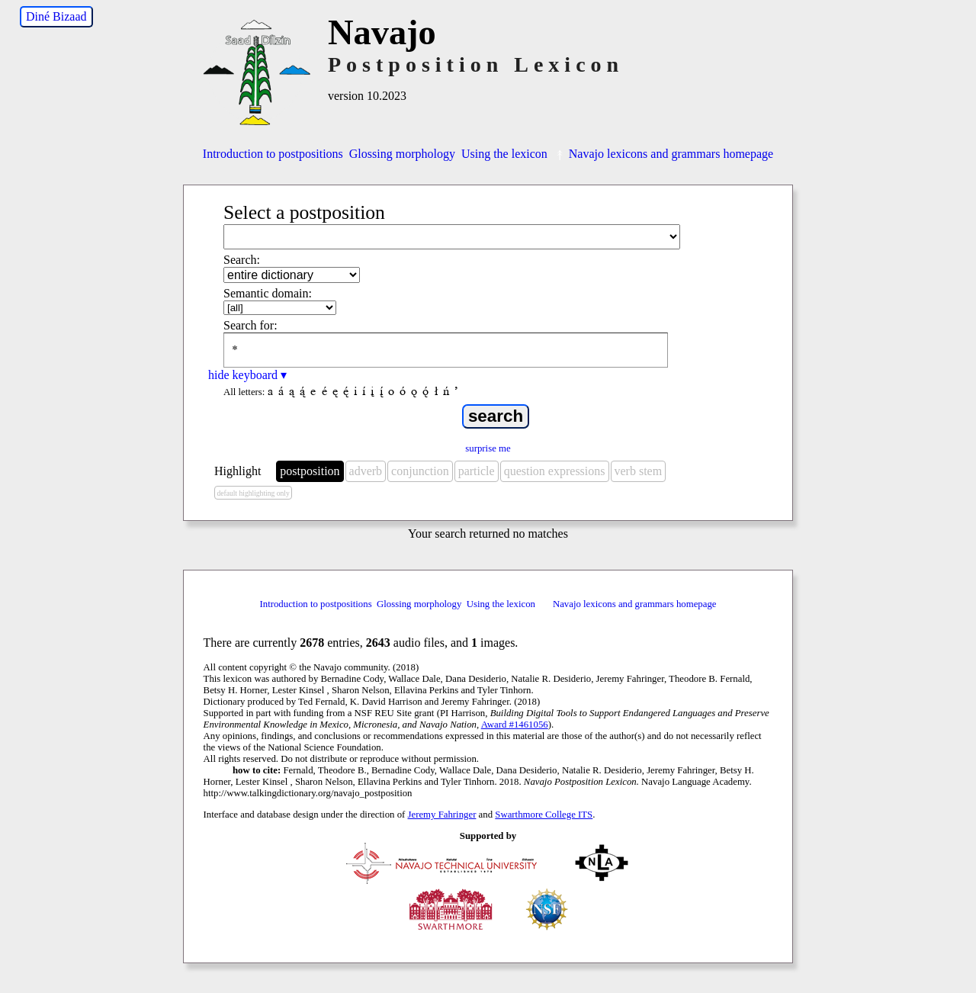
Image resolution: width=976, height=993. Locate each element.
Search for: (250, 325)
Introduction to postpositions (273, 153)
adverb (366, 470)
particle (476, 470)
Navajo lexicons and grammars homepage (663, 153)
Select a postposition (304, 212)
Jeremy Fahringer (442, 814)
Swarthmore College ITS (543, 814)
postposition (309, 470)
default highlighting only (253, 493)
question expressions (554, 470)
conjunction (420, 470)
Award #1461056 (514, 724)
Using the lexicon (504, 153)
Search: (241, 259)
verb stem (639, 470)
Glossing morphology (402, 153)
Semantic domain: (267, 293)
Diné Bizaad (56, 16)
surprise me (487, 448)
